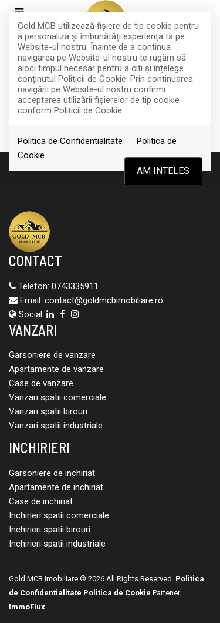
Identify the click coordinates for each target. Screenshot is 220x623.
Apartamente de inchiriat (56, 487)
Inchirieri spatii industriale (57, 543)
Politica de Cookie (117, 592)
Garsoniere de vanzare (52, 355)
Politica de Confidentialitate (70, 141)
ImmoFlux (27, 606)
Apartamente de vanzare (56, 369)
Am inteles (163, 170)
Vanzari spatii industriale (56, 425)
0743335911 (75, 286)
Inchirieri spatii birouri (49, 529)
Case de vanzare (41, 383)
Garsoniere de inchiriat (52, 473)
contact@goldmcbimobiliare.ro (104, 300)
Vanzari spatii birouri (48, 411)
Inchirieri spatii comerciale (59, 515)
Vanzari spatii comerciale (57, 397)
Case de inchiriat (41, 501)
